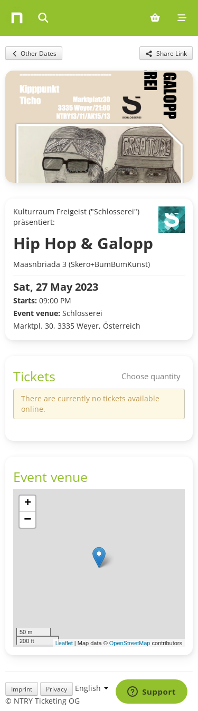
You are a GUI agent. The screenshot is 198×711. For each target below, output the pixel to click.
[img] (99, 568)
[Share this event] (166, 53)
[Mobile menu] (181, 18)
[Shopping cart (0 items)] (155, 18)
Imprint (21, 689)
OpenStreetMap (129, 643)
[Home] (17, 18)
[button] (99, 557)
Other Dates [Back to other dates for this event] (33, 53)
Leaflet (64, 643)
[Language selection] (91, 688)
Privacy (56, 689)
